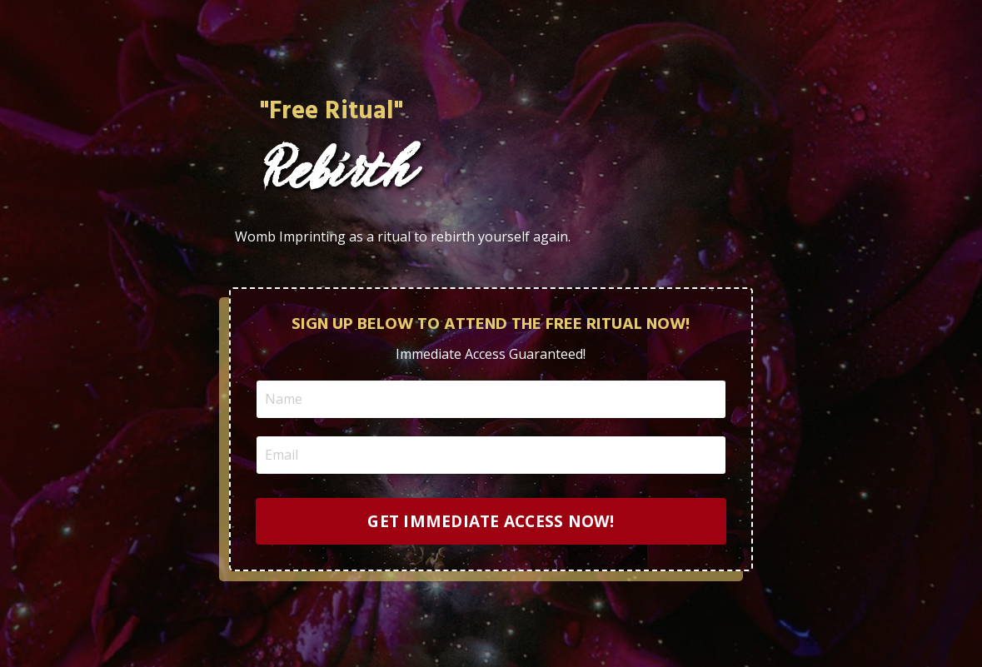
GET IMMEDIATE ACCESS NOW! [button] (490, 521)
